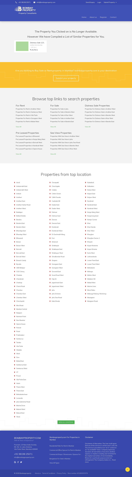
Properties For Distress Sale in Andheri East (100, 112)
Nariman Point (21, 316)
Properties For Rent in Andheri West (28, 109)
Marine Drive (20, 405)
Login (99, 2)
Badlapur (19, 212)
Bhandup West (21, 234)
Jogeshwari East (57, 282)
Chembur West (21, 297)
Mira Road (19, 305)
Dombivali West (57, 231)
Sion (17, 357)
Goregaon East (57, 264)
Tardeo (18, 342)
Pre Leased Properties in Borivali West (29, 142)
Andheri (19, 197)
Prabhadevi (20, 335)
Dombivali (55, 227)
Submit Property (110, 2)
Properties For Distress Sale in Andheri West (100, 109)
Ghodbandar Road (58, 257)
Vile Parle (19, 346)
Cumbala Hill (56, 201)
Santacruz (19, 339)
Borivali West (20, 257)
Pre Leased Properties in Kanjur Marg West (30, 139)
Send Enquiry (90, 2)
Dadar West (56, 208)
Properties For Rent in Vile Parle (27, 115)
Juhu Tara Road (57, 297)
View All (18, 127)
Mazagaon (91, 297)
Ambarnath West (22, 190)
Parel (18, 331)
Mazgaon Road (92, 301)
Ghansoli (55, 242)
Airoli (18, 182)
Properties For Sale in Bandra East (62, 121)
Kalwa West (91, 190)
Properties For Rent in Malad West (27, 121)
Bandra (18, 219)
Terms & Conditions (48, 473)
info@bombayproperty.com (46, 2)
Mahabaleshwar (21, 394)
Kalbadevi (90, 186)
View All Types (54, 463)
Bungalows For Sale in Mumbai (60, 459)
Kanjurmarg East (92, 216)
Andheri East (20, 201)
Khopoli (89, 242)
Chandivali (20, 279)
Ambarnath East (21, 186)
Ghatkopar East (57, 249)
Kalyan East (91, 194)
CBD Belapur (20, 268)
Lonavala (19, 398)
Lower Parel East (93, 260)
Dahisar (54, 212)
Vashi (18, 383)
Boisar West (20, 245)
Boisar (18, 242)
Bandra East (20, 223)
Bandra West (20, 227)
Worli (18, 353)
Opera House (20, 324)
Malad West (91, 282)
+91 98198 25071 (24, 2)
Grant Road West (57, 275)
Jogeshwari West (57, 286)
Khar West (90, 231)
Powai (18, 376)
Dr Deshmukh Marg (58, 234)
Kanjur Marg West (93, 212)
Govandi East (56, 271)
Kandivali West (92, 208)
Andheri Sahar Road (23, 205)
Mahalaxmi (91, 268)
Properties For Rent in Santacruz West (29, 112)
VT (17, 372)
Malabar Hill (91, 279)
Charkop (19, 282)
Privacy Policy (61, 473)
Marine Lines (91, 286)
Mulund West (20, 409)
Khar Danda (91, 227)
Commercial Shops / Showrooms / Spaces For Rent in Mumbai (66, 454)
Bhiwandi (19, 238)
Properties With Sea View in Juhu (61, 139)
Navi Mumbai (20, 320)
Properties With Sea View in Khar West (63, 149)
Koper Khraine (92, 249)
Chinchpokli (20, 301)
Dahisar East (56, 216)
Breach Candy (21, 260)
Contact (113, 17)
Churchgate (56, 186)
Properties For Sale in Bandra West (62, 112)
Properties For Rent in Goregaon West (29, 118)
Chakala (19, 275)
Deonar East (56, 223)
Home (84, 17)
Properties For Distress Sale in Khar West (99, 118)
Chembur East (21, 294)
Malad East (20, 361)
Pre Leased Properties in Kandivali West (29, 145)
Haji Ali (54, 279)
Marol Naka (91, 290)
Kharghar (90, 234)
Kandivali (90, 201)
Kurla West (91, 253)
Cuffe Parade (56, 197)
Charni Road (20, 286)
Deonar (54, 219)
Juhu (53, 290)
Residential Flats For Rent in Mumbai (62, 446)
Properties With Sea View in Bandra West (64, 145)
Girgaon (54, 260)
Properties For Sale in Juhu (59, 109)
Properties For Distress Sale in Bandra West (100, 115)
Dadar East (55, 205)
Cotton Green (56, 194)
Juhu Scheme (56, 294)
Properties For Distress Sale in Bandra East (99, 121)
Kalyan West (91, 197)
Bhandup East (21, 231)
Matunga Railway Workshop (96, 294)
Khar (89, 223)
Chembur (19, 290)
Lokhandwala (92, 257)
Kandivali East (92, 205)
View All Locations (66, 422)
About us (93, 17)
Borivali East (20, 253)
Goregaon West (57, 268)
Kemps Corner (92, 219)
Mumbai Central (21, 309)
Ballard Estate (21, 216)
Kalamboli (90, 182)
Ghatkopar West (57, 253)
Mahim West (91, 275)
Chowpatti (55, 182)
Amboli (18, 194)
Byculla (18, 264)
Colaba (54, 190)
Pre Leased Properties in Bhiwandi (28, 136)
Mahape (90, 271)
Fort (53, 238)
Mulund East (20, 413)
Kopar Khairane (92, 245)
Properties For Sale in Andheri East (62, 118)
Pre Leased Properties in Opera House (29, 149)
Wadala (19, 350)
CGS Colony (20, 271)
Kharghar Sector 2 (93, 238)
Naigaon (19, 313)
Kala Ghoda (56, 301)
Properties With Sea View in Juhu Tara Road (65, 142)
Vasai (18, 417)
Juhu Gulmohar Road (23, 402)
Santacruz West (21, 368)
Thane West (20, 387)
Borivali (18, 249)
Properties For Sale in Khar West (61, 115)
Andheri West (21, 208)
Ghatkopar (55, 245)
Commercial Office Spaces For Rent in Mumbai (65, 450)
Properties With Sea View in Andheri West (64, 136)
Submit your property (66, 78)
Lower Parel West (93, 264)
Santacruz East (21, 365)
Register (103, 17)
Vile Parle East (21, 379)
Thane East (20, 391)
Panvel (18, 328)
